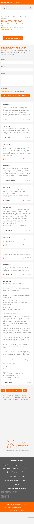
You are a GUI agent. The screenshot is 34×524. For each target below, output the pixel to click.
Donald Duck (9, 480)
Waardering (4, 88)
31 (16, 390)
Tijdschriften (26, 397)
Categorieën (6, 465)
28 (3, 390)
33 (24, 390)
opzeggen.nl (10, 2)
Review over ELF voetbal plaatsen (15, 95)
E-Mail (3, 66)
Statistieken (6, 468)
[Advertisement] (16, 420)
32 (20, 390)
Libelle (17, 484)
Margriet (25, 480)
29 (7, 390)
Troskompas (17, 480)
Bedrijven (16, 468)
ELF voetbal (8, 396)
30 (12, 390)
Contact (26, 468)
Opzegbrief (16, 465)
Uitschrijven (6, 472)
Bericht (3, 73)
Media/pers (26, 465)
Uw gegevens (16, 472)
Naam (3, 59)
